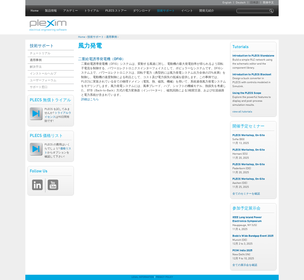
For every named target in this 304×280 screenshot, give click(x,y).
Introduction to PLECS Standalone (253, 55)
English (227, 2)
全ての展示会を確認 (244, 265)
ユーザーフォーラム (43, 80)
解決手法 (36, 66)
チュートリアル (40, 53)
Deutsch (241, 2)
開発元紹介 (206, 10)
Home (35, 10)
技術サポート (166, 10)
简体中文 (268, 2)
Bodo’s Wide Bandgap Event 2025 (252, 236)
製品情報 (51, 10)
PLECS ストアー (116, 10)
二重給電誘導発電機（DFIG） (101, 59)
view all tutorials (242, 111)
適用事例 (111, 37)
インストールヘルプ (43, 73)
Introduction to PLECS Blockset (251, 74)
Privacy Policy (164, 277)
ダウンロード (142, 10)
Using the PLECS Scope (246, 93)
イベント (187, 10)
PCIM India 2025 (242, 250)
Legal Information (142, 277)
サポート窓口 (39, 87)
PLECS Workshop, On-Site (248, 135)
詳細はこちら (90, 99)
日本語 (254, 2)
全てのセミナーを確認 (246, 193)
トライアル (91, 10)
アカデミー (70, 10)
